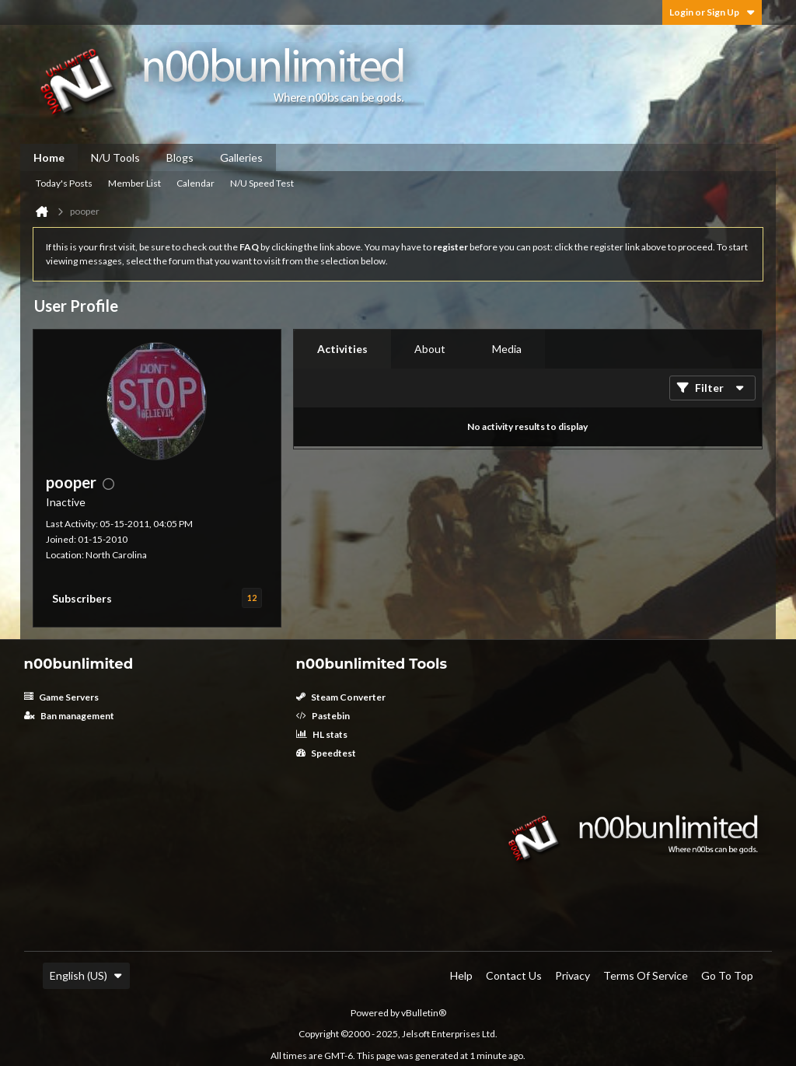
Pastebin (323, 716)
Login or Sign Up (712, 12)
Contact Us (514, 975)
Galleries (241, 157)
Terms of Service (645, 975)
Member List (134, 183)
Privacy (572, 975)
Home (49, 157)
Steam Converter (341, 697)
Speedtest (326, 753)
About (429, 348)
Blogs (180, 157)
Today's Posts (64, 183)
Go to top (727, 975)
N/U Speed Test (262, 183)
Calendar (195, 183)
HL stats (321, 734)
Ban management (69, 716)
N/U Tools (115, 157)
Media (507, 348)
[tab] (342, 349)
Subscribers (82, 598)
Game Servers (61, 697)
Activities (342, 348)
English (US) (86, 975)
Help (461, 975)
